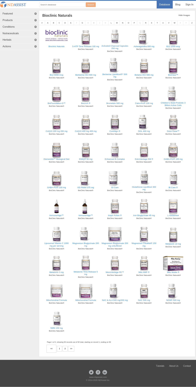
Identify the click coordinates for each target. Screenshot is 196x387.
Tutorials (160, 365)
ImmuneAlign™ (56, 215)
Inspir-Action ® (115, 215)
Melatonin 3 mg (56, 272)
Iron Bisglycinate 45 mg (144, 215)
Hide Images (184, 15)
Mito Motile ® (173, 272)
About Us (173, 365)
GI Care (115, 187)
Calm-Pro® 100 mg (144, 103)
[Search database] (62, 4)
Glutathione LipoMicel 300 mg (144, 188)
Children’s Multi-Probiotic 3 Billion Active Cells (173, 104)
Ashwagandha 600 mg (144, 46)
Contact (187, 365)
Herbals (20, 39)
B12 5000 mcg (56, 75)
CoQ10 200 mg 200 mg (56, 131)
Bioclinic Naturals (56, 46)
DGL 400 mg (144, 131)
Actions (20, 46)
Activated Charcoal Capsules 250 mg (115, 47)
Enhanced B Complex (115, 159)
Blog (177, 4)
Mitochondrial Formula (56, 300)
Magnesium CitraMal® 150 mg (144, 244)
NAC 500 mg (144, 300)
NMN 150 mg (56, 328)
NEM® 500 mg (173, 300)
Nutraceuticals (20, 33)
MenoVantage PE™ (115, 272)
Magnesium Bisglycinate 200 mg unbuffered (115, 244)
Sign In (189, 4)
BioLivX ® (85, 103)
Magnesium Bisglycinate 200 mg (85, 244)
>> (71, 349)
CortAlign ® (114, 131)
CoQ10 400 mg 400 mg (85, 131)
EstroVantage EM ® (144, 159)
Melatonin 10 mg (173, 244)
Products (20, 20)
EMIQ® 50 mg (85, 159)
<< (51, 349)
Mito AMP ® (143, 272)
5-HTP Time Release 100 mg (85, 46)
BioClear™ (173, 75)
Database (164, 4)
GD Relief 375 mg (85, 187)
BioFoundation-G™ (56, 103)
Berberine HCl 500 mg (85, 75)
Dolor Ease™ (173, 131)
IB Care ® (173, 187)
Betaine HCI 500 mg (144, 75)
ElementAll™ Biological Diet (56, 159)
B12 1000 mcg (173, 46)
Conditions (20, 26)
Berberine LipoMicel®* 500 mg (114, 75)
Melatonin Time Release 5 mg (86, 273)
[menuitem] (165, 4)
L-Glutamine (173, 215)
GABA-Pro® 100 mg (173, 159)
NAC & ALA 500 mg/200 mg (115, 300)
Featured (20, 13)
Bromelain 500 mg (114, 103)
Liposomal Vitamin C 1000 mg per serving (56, 244)
